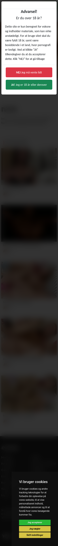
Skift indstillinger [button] (34, 535)
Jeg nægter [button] (34, 529)
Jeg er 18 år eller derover (29, 85)
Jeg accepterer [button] (35, 522)
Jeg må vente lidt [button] (29, 72)
